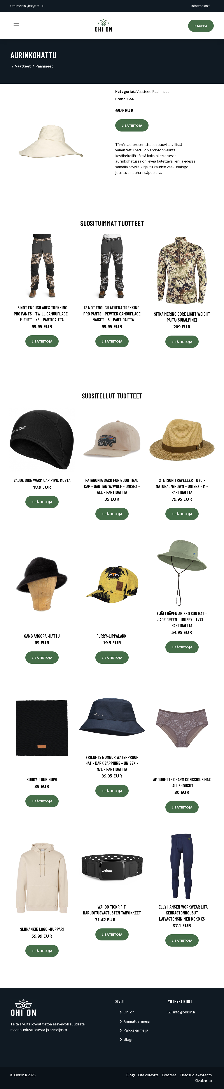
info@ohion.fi (200, 6)
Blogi (128, 1039)
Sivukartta (203, 1080)
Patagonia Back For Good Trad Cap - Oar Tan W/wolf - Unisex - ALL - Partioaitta (112, 486)
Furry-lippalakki (112, 636)
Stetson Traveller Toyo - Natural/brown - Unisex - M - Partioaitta (182, 486)
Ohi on (129, 1012)
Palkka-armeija (136, 1030)
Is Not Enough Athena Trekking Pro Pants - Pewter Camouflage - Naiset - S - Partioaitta (111, 313)
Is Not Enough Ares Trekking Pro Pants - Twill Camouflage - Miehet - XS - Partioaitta (42, 313)
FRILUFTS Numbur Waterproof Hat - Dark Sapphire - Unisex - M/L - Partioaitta (112, 763)
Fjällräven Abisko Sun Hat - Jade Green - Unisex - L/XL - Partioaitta (182, 619)
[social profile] (43, 6)
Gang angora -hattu (42, 636)
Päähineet (44, 66)
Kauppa (200, 26)
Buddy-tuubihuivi (41, 779)
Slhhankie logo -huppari (42, 929)
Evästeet (169, 1075)
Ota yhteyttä (148, 1075)
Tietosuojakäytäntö (196, 1075)
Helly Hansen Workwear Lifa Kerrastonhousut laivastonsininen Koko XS (182, 912)
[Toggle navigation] (16, 25)
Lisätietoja (132, 125)
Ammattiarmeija (137, 1021)
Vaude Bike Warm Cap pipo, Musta (42, 480)
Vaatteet (23, 66)
